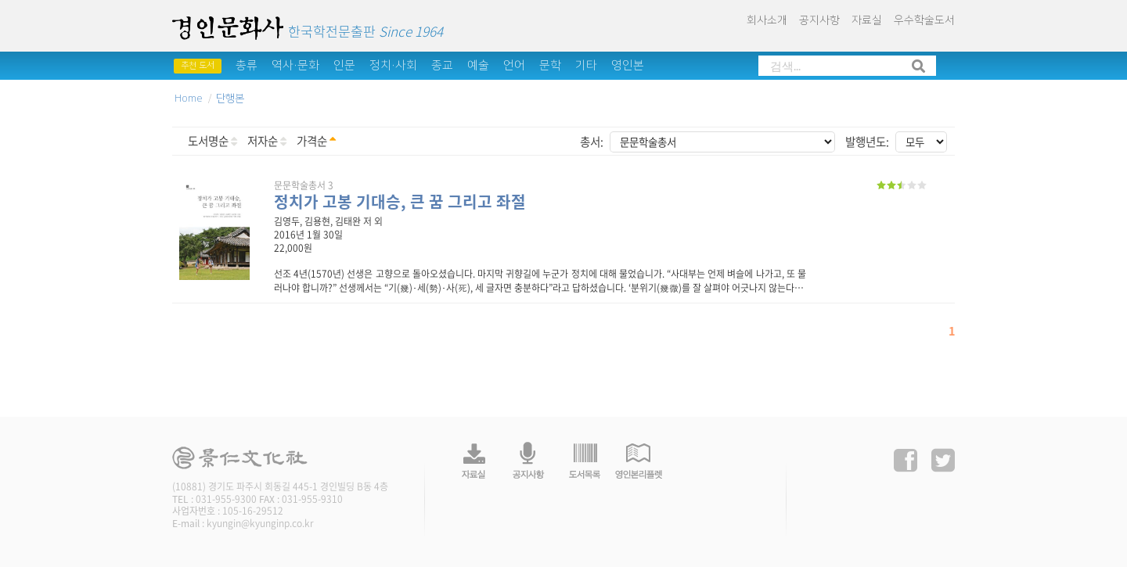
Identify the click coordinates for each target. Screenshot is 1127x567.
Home (189, 98)
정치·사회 (393, 65)
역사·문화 (295, 65)
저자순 (266, 140)
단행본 (230, 98)
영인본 (627, 65)
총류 (246, 65)
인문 (344, 65)
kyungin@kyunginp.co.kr (260, 523)
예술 (478, 65)
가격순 (316, 140)
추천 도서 (197, 65)
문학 (550, 65)
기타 (586, 65)
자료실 (867, 20)
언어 (514, 65)
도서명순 (212, 140)
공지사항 (819, 20)
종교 (442, 65)
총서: (591, 141)
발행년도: (867, 141)
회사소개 (767, 20)
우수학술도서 (924, 20)
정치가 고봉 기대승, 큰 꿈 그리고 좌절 (400, 201)
